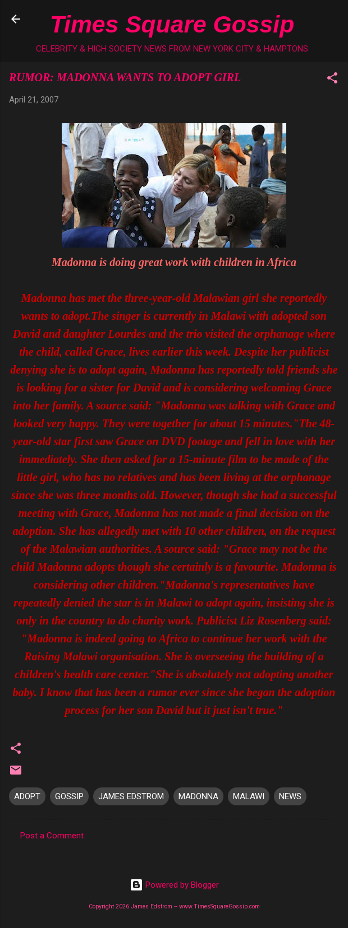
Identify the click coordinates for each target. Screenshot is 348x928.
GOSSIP (69, 796)
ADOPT (27, 796)
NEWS (290, 796)
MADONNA (198, 796)
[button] (332, 79)
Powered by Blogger (174, 885)
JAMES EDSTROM (131, 796)
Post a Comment (52, 836)
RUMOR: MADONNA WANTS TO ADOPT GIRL (125, 77)
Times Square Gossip (172, 24)
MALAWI (248, 796)
